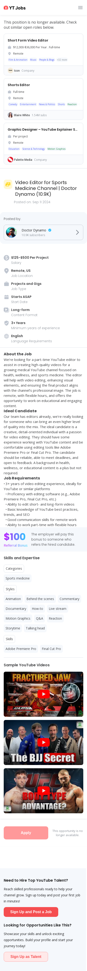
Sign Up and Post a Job (31, 912)
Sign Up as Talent (25, 957)
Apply (26, 833)
